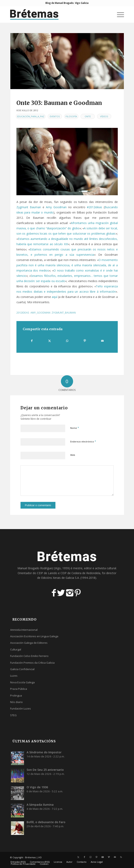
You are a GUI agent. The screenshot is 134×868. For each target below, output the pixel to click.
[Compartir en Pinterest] (85, 340)
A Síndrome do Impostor (44, 752)
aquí (54, 297)
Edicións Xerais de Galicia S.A (60, 578)
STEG (13, 715)
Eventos (55, 116)
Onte (88, 116)
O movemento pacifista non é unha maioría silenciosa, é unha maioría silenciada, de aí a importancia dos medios (67, 265)
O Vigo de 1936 (37, 787)
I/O (40, 857)
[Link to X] (78, 857)
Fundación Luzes (20, 708)
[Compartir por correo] (102, 340)
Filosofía (71, 116)
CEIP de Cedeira (71, 573)
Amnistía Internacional (24, 630)
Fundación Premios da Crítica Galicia (32, 662)
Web (72, 454)
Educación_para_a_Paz (30, 116)
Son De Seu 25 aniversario (45, 770)
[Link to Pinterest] (97, 857)
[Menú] (118, 14)
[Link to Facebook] (84, 857)
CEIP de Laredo (47, 573)
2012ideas (22, 312)
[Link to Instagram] (91, 857)
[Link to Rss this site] (121, 857)
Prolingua (16, 695)
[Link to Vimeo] (109, 857)
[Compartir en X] (49, 340)
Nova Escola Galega (22, 682)
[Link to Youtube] (103, 857)
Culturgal (15, 649)
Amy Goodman (56, 207)
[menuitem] (118, 14)
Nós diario (16, 702)
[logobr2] (55, 14)
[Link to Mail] (115, 857)
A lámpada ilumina (40, 805)
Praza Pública (18, 689)
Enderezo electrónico (83, 441)
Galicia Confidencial (22, 669)
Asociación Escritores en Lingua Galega (34, 636)
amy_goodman (40, 312)
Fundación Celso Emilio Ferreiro (29, 656)
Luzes (13, 675)
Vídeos (104, 116)
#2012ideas (94, 207)
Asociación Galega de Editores (29, 643)
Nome (74, 428)
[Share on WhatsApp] (67, 340)
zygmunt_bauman (64, 312)
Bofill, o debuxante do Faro (46, 822)
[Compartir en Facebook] (32, 340)
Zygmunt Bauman (28, 207)
